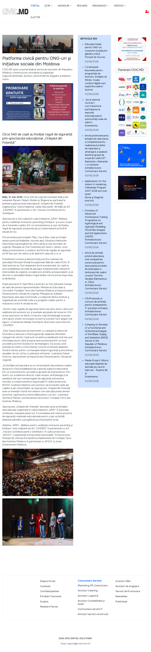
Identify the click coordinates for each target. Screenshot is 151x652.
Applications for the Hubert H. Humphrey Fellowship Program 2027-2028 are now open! (96, 188)
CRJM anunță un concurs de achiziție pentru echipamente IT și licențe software (96, 303)
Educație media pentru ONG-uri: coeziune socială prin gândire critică (96, 49)
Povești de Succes (95, 57)
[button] (49, 6)
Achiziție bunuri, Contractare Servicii (96, 169)
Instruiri (89, 89)
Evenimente (91, 125)
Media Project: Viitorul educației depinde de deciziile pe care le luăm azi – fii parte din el (96, 367)
